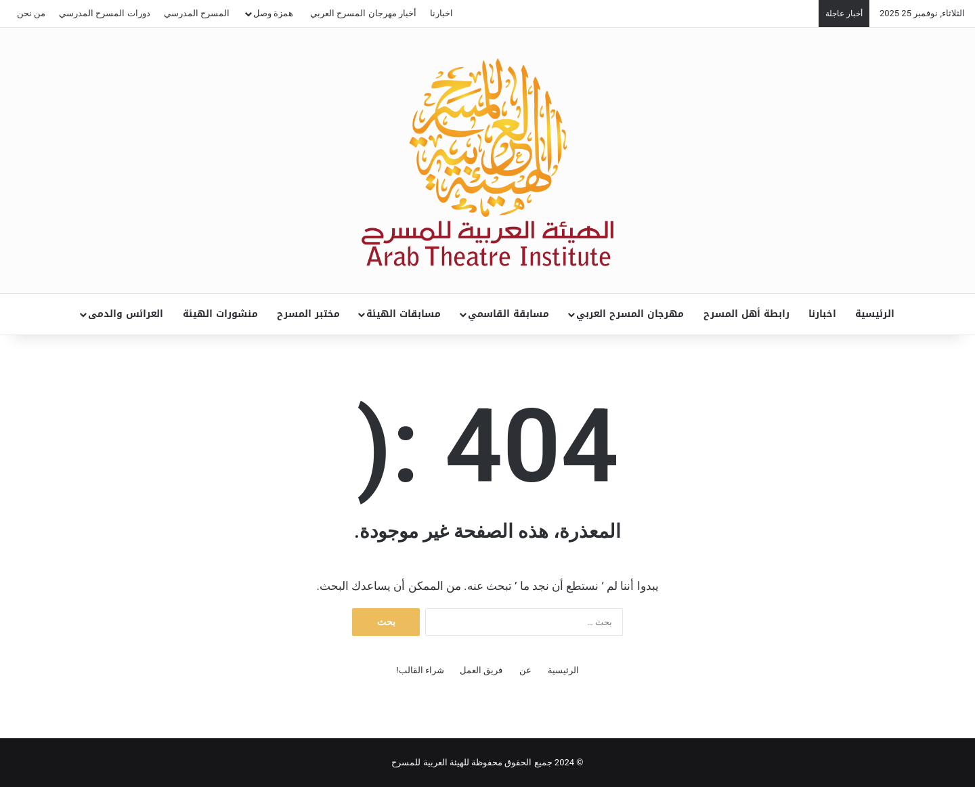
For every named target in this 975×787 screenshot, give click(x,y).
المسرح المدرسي (197, 13)
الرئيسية (874, 314)
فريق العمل (481, 670)
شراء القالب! (420, 670)
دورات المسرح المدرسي (104, 13)
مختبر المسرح (308, 314)
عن (525, 670)
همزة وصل (273, 13)
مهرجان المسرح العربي (630, 314)
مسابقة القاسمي (508, 314)
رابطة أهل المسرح (746, 314)
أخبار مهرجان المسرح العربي (363, 13)
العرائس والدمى (125, 314)
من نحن (31, 13)
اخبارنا (441, 13)
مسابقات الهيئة (403, 314)
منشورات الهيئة (220, 314)
